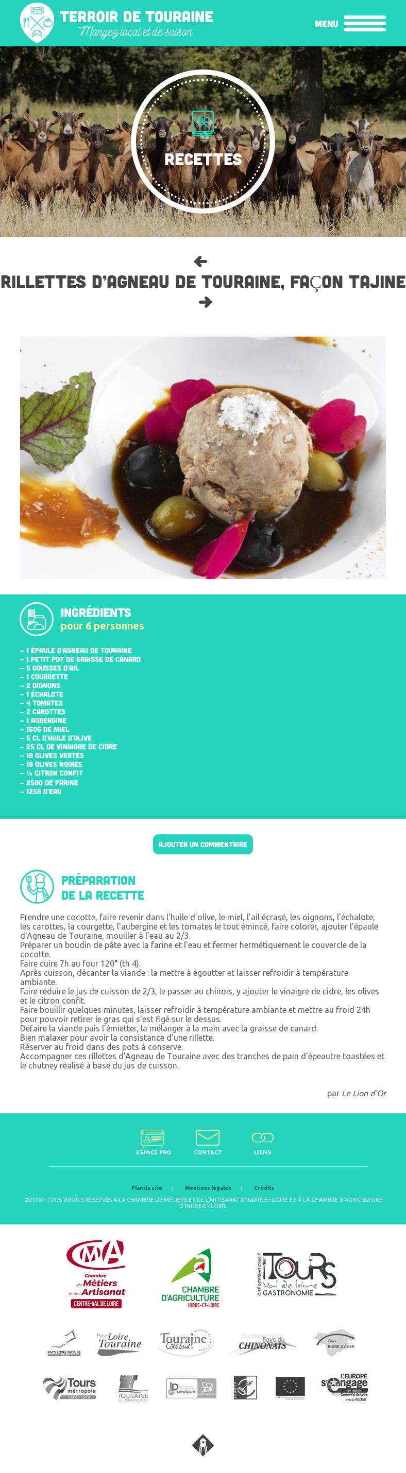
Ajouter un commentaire (203, 844)
